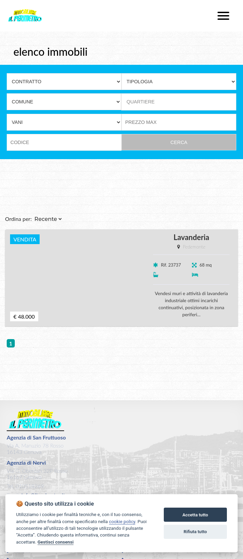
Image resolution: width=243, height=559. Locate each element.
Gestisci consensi (56, 542)
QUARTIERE (141, 101)
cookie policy (122, 521)
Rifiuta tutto (195, 531)
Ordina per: (18, 219)
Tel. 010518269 (25, 486)
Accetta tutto (195, 514)
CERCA (179, 142)
